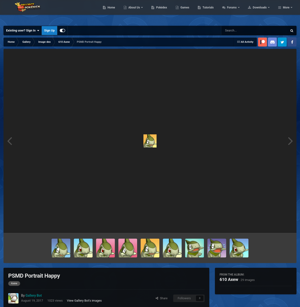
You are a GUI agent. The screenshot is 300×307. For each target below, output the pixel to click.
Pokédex (191, 11)
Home (141, 11)
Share (162, 298)
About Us (164, 11)
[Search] (242, 30)
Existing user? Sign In (22, 30)
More (286, 11)
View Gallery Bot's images (84, 300)
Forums (261, 11)
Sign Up (49, 30)
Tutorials (238, 11)
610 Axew (229, 279)
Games (214, 11)
